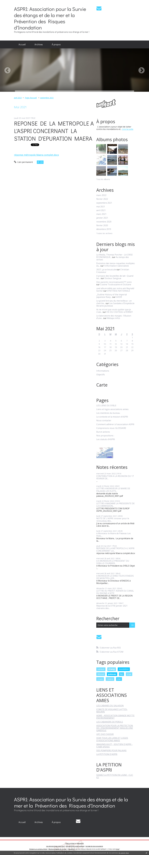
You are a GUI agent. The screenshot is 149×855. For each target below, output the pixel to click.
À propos (56, 44)
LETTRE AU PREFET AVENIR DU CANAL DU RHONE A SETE (115, 592)
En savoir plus (124, 853)
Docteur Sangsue (112, 278)
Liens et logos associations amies (112, 409)
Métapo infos (113, 318)
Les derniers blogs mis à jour (55, 846)
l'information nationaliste (116, 265)
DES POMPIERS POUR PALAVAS (111, 750)
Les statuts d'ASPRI (105, 439)
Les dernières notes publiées (75, 846)
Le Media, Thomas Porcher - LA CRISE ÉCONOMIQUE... (114, 256)
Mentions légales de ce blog (57, 849)
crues (100, 679)
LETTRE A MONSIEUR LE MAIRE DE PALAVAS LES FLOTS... (113, 489)
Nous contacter (103, 420)
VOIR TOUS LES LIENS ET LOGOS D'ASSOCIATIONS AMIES (112, 739)
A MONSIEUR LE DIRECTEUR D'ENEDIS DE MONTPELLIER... (115, 577)
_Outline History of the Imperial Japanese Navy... (111, 295)
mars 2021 (101, 214)
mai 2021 (100, 206)
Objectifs (100, 374)
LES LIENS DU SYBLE (106, 405)
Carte (102, 385)
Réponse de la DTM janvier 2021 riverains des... (111, 607)
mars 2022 (101, 195)
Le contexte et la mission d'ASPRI (112, 417)
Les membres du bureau (108, 413)
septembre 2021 (47, 98)
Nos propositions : (105, 435)
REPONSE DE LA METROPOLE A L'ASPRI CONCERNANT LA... (115, 549)
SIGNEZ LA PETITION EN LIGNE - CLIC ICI (114, 776)
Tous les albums (103, 179)
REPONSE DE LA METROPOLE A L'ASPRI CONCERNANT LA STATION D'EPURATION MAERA (54, 130)
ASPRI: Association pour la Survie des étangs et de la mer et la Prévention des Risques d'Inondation (50, 18)
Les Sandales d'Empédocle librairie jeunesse (115, 304)
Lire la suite (127, 129)
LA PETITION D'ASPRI (106, 754)
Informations (102, 371)
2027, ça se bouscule (106, 269)
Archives (39, 44)
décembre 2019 (103, 229)
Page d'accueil (31, 98)
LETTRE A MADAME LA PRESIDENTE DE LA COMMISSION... (115, 504)
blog (117, 849)
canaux (100, 669)
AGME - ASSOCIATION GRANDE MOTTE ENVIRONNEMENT (115, 716)
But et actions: (103, 432)
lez (121, 674)
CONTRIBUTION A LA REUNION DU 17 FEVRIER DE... (115, 477)
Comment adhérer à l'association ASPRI (115, 424)
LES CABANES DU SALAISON (110, 705)
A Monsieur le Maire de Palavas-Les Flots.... (113, 534)
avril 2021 (18, 98)
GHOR (119, 297)
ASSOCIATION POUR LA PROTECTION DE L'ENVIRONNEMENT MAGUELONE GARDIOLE (114, 728)
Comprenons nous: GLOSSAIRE (111, 428)
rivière (110, 679)
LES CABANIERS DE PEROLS (109, 721)
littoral (100, 674)
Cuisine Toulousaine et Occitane (115, 284)
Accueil (22, 44)
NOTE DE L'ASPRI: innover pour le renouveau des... (112, 519)
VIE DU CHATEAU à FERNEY (119, 312)
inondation (124, 669)
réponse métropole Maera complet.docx (36, 154)
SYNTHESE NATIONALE (118, 290)
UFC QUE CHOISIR (105, 734)
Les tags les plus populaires (94, 846)
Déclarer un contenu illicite (38, 849)
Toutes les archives (104, 233)
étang (111, 669)
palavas (112, 674)
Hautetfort (80, 843)
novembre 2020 (103, 221)
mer (119, 679)
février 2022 (102, 199)
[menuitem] (22, 45)
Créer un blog (69, 843)
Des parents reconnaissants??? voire (114, 282)
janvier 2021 (102, 218)
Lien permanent (23, 162)
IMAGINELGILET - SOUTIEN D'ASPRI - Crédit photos (114, 745)
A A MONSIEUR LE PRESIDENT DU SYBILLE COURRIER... (112, 562)
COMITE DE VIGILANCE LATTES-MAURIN (111, 710)
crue (129, 674)
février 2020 (102, 225)
